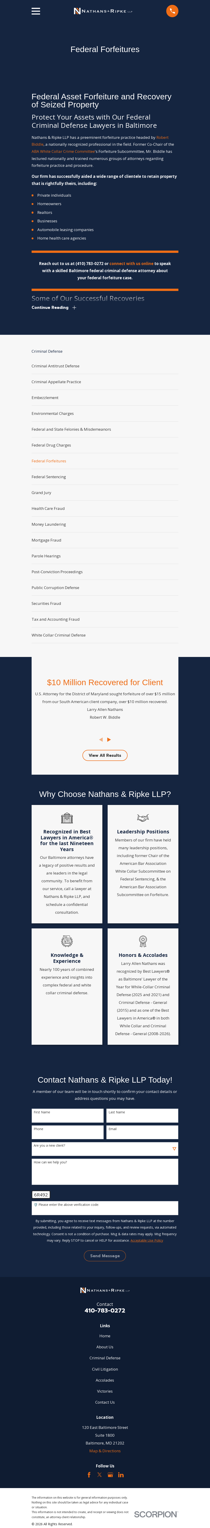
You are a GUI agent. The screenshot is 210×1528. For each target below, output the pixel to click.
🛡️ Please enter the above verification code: (66, 1205)
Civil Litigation (105, 1369)
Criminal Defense (105, 1358)
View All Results (105, 755)
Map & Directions (105, 1450)
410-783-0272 (105, 1310)
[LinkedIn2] (121, 1475)
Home (104, 1335)
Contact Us (105, 1402)
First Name (42, 1113)
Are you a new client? (49, 1146)
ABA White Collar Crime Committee (63, 151)
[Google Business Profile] (110, 1475)
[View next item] (109, 739)
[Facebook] (89, 1475)
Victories (105, 1391)
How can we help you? (50, 1162)
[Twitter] (99, 1475)
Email (113, 1129)
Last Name (117, 1113)
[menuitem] (105, 366)
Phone (38, 1129)
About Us (104, 1347)
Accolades (105, 1380)
